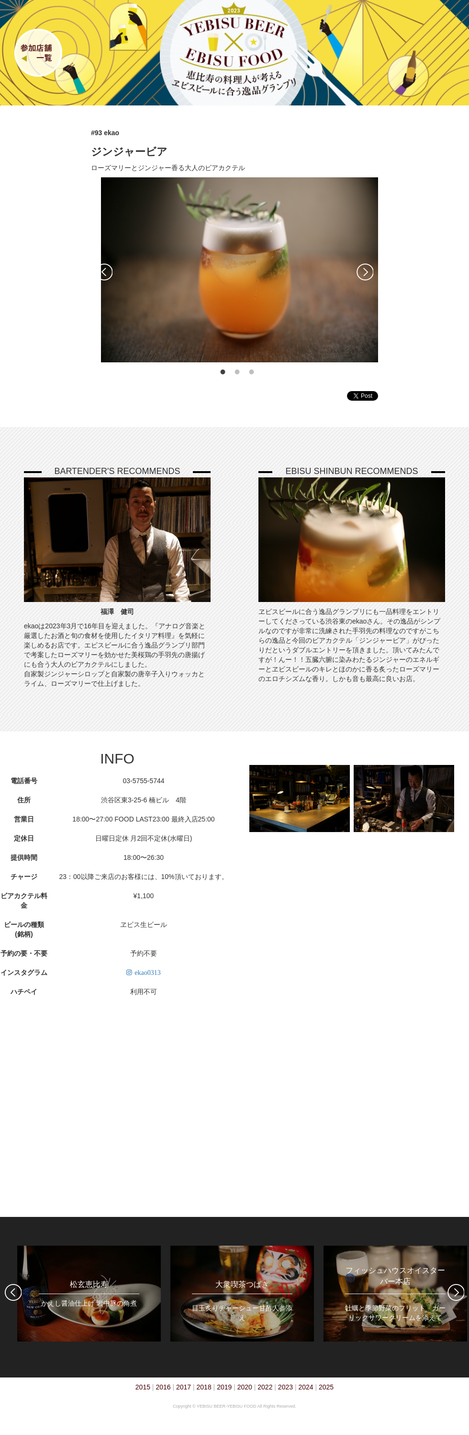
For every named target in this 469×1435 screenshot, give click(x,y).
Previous (104, 272)
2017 (183, 1387)
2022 (264, 1387)
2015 (142, 1387)
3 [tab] (252, 372)
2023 (285, 1387)
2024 (305, 1387)
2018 (204, 1387)
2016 (163, 1387)
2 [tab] (237, 372)
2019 (224, 1387)
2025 (326, 1387)
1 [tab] (223, 372)
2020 (244, 1387)
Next (365, 272)
